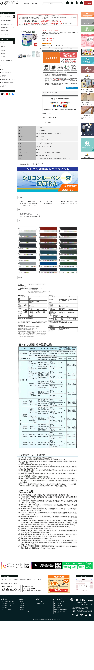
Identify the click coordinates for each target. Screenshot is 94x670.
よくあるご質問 (41, 603)
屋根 (28, 13)
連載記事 (3, 53)
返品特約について (6, 76)
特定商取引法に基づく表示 (8, 79)
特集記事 (3, 57)
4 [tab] (48, 27)
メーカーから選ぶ (6, 609)
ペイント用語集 (41, 601)
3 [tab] (47, 27)
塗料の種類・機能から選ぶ (8, 603)
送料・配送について (6, 72)
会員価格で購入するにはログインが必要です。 (53, 45)
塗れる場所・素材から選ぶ (8, 601)
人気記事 (3, 50)
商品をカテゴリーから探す (30, 3)
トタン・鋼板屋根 (33, 13)
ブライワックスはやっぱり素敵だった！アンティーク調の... (87, 117)
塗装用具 (4, 607)
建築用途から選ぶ (6, 605)
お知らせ (22, 601)
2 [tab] (46, 27)
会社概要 (4, 86)
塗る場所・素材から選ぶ (22, 13)
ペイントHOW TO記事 (6, 60)
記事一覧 (3, 47)
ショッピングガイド (6, 66)
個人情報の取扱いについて (8, 82)
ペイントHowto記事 (25, 611)
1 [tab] (45, 27)
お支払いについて (6, 69)
